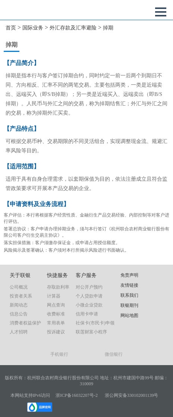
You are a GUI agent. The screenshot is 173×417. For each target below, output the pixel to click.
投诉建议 (56, 331)
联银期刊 (129, 305)
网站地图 (129, 315)
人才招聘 (19, 331)
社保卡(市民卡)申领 (95, 323)
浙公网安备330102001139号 (131, 395)
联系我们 (129, 295)
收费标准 (56, 314)
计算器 (53, 296)
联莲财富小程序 (91, 331)
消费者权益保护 (25, 323)
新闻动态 (19, 305)
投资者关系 (21, 296)
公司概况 (19, 287)
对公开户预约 (89, 287)
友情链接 (129, 285)
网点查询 (56, 305)
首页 (11, 28)
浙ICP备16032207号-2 (77, 395)
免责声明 (129, 275)
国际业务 (32, 28)
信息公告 (19, 314)
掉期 (108, 28)
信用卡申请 (87, 314)
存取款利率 (58, 287)
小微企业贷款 (89, 305)
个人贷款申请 (89, 296)
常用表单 (56, 323)
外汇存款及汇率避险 (73, 28)
